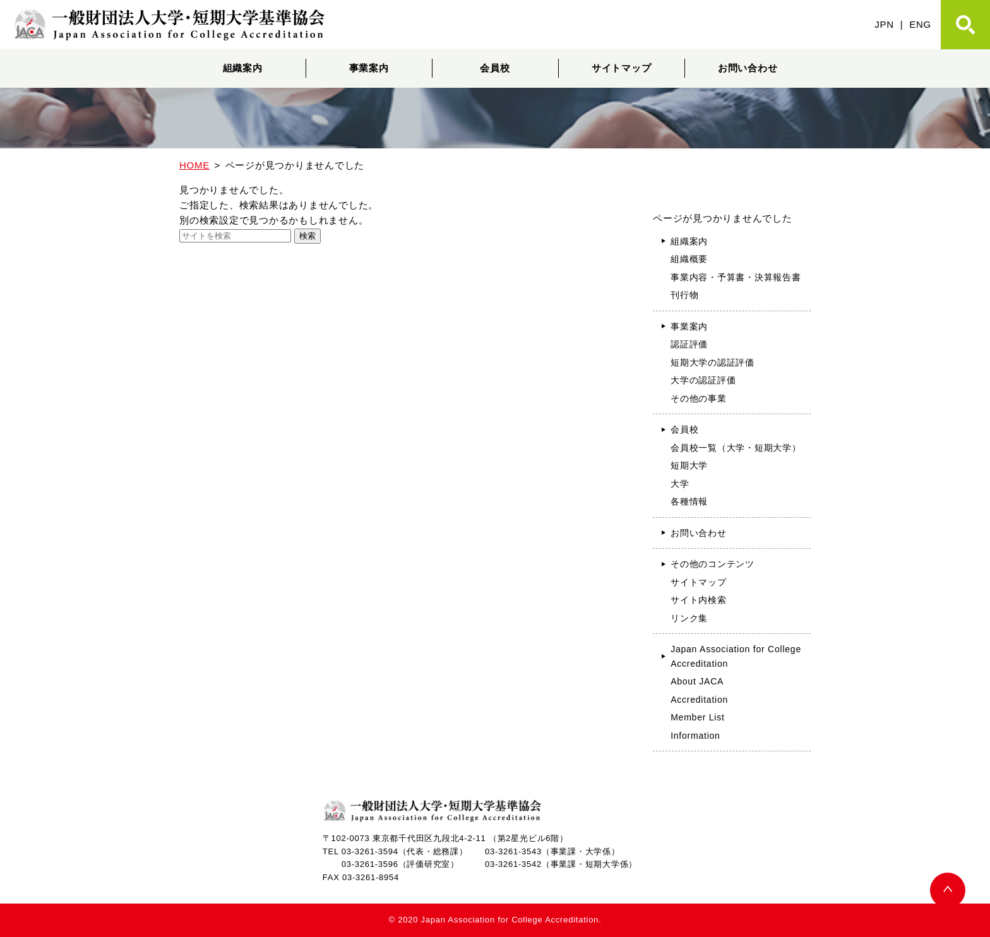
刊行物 (684, 295)
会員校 (495, 68)
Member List (698, 717)
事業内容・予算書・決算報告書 (736, 277)
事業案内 (369, 68)
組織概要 (689, 259)
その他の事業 (699, 398)
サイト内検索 (699, 600)
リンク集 (689, 618)
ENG (920, 24)
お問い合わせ (748, 68)
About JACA (697, 681)
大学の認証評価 (703, 380)
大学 (680, 484)
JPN (884, 24)
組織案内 (243, 68)
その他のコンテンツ (712, 564)
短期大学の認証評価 (712, 362)
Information (695, 736)
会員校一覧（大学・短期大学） (736, 448)
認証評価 (689, 344)
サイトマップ (622, 68)
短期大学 (689, 465)
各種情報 (689, 501)
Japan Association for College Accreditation (736, 656)
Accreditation (699, 700)
